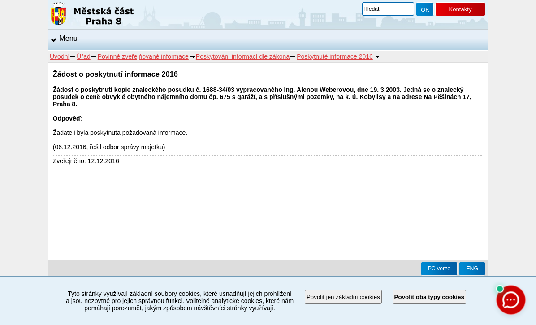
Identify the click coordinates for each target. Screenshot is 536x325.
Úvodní (59, 56)
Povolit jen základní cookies (343, 297)
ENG (472, 268)
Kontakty (460, 9)
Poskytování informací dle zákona (243, 56)
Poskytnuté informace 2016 (335, 56)
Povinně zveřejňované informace (143, 56)
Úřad (83, 56)
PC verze (439, 268)
